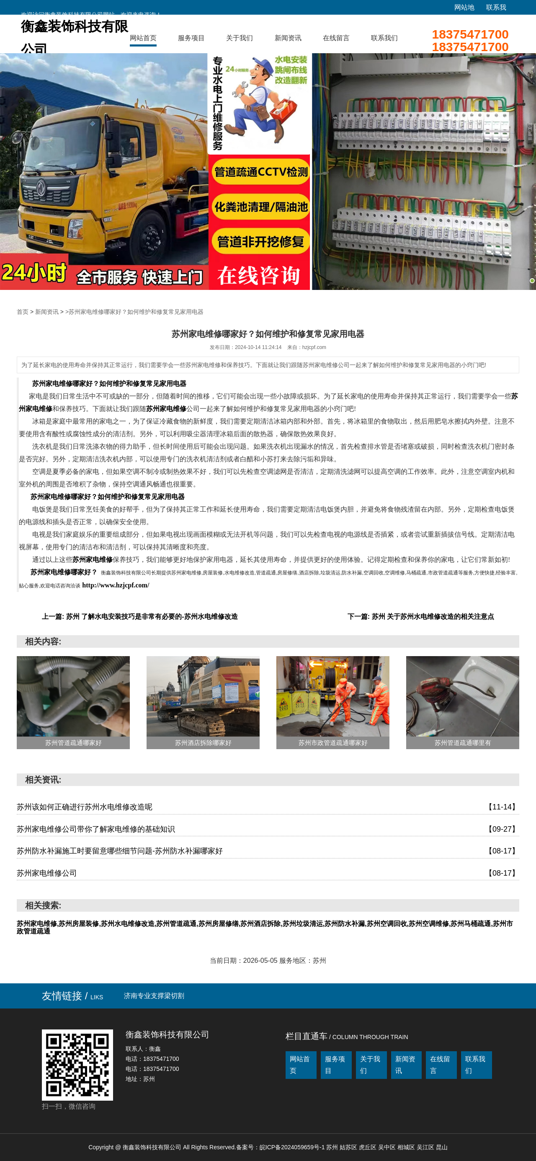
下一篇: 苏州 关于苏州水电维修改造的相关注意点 (421, 616)
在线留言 (336, 37)
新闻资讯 (288, 37)
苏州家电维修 (166, 408)
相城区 (407, 1147)
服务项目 (191, 37)
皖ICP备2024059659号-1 (292, 1147)
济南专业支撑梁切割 (154, 995)
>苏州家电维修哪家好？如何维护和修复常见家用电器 (134, 311)
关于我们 (239, 37)
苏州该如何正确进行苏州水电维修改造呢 (268, 807)
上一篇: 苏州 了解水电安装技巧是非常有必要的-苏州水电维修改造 (140, 616)
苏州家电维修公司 (268, 873)
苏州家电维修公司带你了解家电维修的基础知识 (268, 829)
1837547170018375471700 (470, 40)
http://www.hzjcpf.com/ (115, 585)
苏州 (333, 1147)
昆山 (442, 1147)
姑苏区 (349, 1147)
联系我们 (384, 37)
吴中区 (387, 1147)
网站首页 (143, 37)
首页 (22, 311)
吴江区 (426, 1147)
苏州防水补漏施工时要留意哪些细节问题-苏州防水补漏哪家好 (268, 851)
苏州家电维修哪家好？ (64, 572)
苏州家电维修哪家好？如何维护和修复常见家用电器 (109, 383)
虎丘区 (368, 1147)
